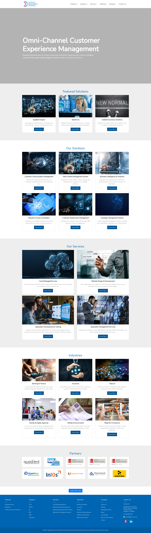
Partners (103, 507)
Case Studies (104, 515)
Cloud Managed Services (59, 504)
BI (29, 509)
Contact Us (127, 504)
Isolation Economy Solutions (13, 509)
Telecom (79, 509)
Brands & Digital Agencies (84, 512)
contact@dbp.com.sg (131, 517)
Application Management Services (62, 512)
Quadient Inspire (9, 504)
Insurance (79, 507)
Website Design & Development (61, 507)
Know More (39, 129)
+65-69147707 (129, 514)
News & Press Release (107, 517)
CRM (30, 515)
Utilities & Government (83, 515)
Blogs (102, 512)
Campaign (32, 517)
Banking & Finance (82, 504)
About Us (103, 504)
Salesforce (7, 507)
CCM (30, 504)
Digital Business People (130, 506)
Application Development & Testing (62, 509)
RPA (30, 512)
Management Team (106, 509)
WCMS (31, 507)
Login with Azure (75, 491)
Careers (103, 520)
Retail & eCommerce (82, 517)
